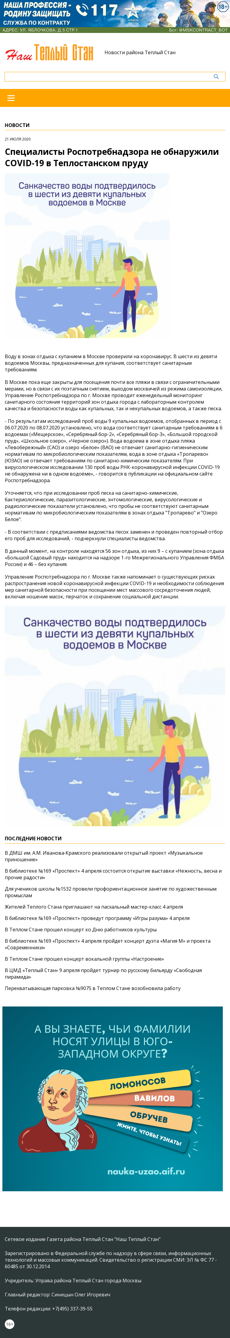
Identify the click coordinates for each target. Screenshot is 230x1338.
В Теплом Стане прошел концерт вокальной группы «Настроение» (84, 959)
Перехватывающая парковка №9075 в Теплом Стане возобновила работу (93, 988)
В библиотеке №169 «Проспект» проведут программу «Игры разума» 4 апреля (97, 918)
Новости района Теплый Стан (140, 52)
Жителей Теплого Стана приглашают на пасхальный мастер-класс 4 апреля (94, 906)
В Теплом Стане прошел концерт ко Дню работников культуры (81, 929)
